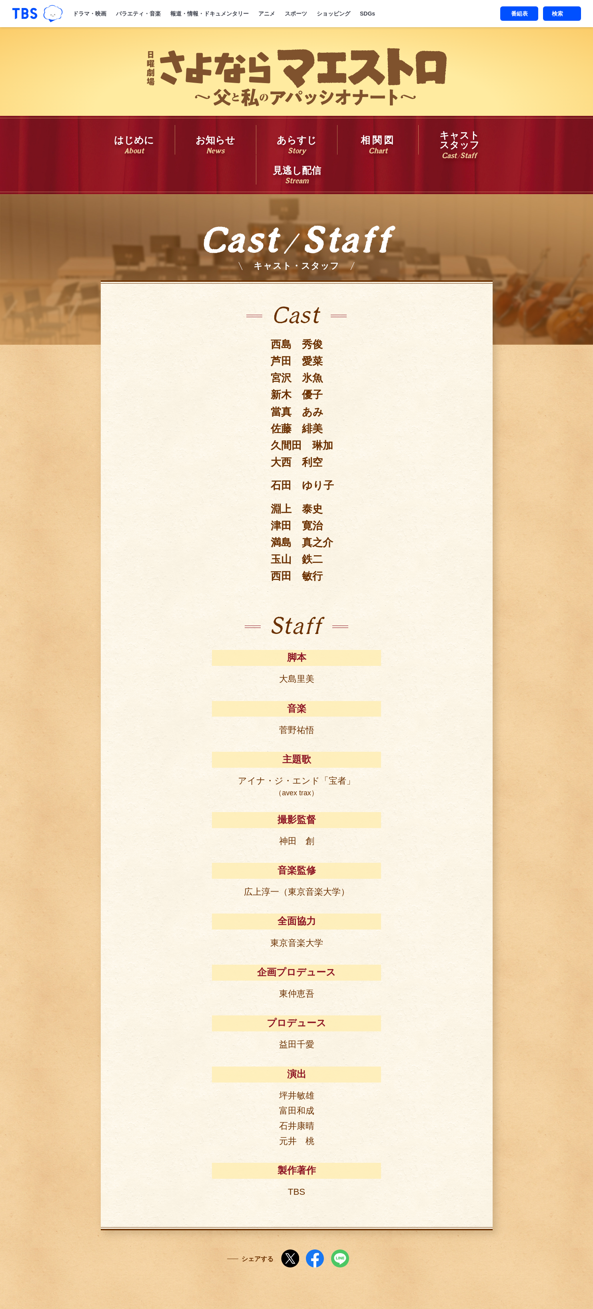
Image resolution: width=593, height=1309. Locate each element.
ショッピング (333, 13)
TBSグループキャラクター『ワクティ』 (53, 13)
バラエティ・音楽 (138, 13)
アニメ (266, 13)
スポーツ (296, 13)
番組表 (519, 13)
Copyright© (218, 1288)
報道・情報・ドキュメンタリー (209, 13)
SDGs (367, 13)
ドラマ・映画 (89, 13)
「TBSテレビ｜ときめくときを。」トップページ (25, 13)
